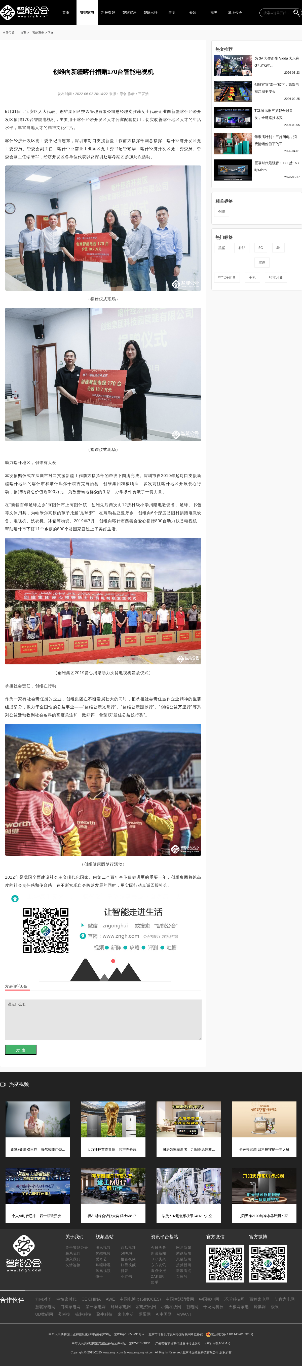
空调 (262, 262)
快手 (99, 1276)
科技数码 (108, 13)
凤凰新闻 (183, 1259)
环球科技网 (234, 1299)
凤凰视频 (103, 1271)
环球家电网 (121, 1307)
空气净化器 (227, 277)
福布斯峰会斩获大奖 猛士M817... (113, 1216)
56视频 (127, 1253)
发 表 (20, 1050)
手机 (252, 277)
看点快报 (158, 1271)
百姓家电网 (259, 1299)
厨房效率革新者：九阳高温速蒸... (189, 1149)
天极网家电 (239, 1307)
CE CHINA (91, 1299)
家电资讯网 (146, 1307)
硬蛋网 (145, 1314)
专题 (192, 13)
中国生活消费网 (180, 1299)
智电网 (192, 1307)
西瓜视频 (128, 1248)
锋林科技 (83, 1314)
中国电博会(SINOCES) (140, 1299)
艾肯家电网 (285, 1299)
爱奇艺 (101, 1259)
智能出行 (150, 13)
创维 (221, 211)
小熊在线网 (171, 1307)
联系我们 (73, 1253)
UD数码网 (44, 1314)
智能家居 (129, 13)
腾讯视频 (103, 1248)
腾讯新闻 (183, 1253)
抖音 (124, 1271)
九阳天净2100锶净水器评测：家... (264, 1216)
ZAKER (157, 1276)
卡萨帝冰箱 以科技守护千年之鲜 (264, 1149)
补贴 (241, 248)
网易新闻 (183, 1248)
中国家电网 (209, 1299)
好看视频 (128, 1265)
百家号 (181, 1276)
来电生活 (126, 1314)
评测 (171, 13)
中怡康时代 (66, 1299)
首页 (65, 13)
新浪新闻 (158, 1253)
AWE (110, 1299)
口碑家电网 (70, 1307)
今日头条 (158, 1248)
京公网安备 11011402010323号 (229, 1334)
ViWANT (184, 1314)
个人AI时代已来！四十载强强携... (38, 1216)
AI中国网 (164, 1314)
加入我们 (73, 1259)
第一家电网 (96, 1307)
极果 (275, 1307)
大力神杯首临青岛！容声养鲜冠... (113, 1149)
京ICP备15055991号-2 (129, 1334)
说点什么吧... (103, 1019)
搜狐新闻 (183, 1265)
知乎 (155, 1282)
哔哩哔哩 (103, 1265)
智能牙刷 (276, 277)
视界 (213, 13)
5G (260, 248)
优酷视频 (103, 1253)
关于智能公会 (76, 1248)
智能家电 (87, 13)
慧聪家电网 (45, 1307)
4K (278, 248)
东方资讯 (158, 1265)
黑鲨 (221, 248)
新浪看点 (183, 1271)
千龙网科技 (213, 1307)
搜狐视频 (128, 1259)
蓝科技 (64, 1314)
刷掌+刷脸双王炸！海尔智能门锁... (38, 1149)
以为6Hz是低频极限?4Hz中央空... (188, 1216)
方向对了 (43, 1299)
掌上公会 (235, 13)
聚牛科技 (104, 1314)
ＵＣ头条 (158, 1259)
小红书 (126, 1276)
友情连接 (73, 1265)
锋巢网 (260, 1307)
